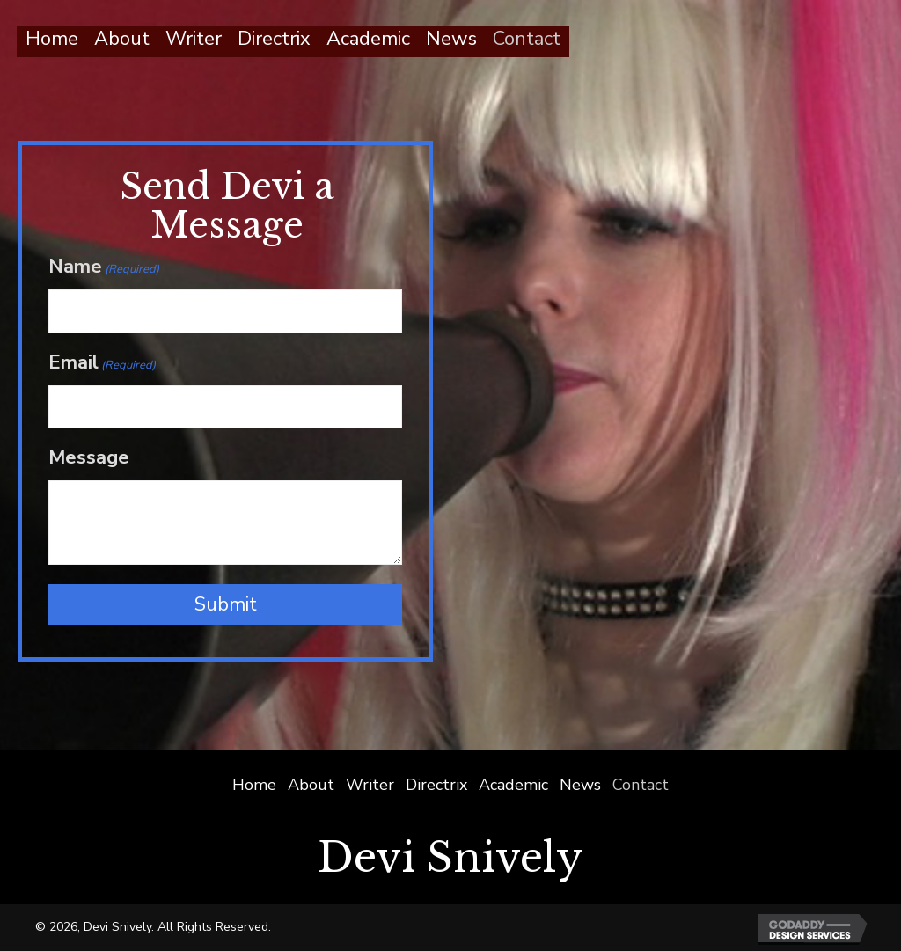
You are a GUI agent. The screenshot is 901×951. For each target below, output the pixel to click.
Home (254, 784)
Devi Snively (450, 857)
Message (88, 457)
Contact (640, 784)
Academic (513, 784)
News (580, 784)
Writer (370, 784)
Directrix (436, 784)
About (311, 784)
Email (102, 362)
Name (103, 266)
